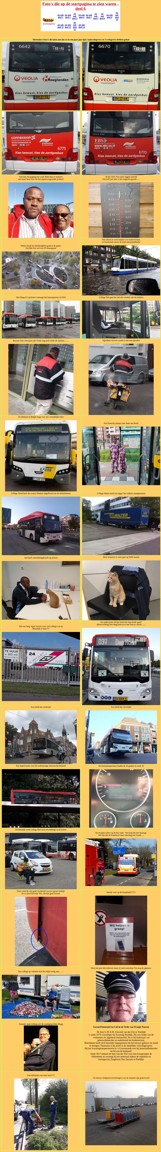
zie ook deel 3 (74, 16)
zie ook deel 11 (60, 26)
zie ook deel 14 (82, 26)
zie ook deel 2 (68, 16)
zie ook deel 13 (75, 26)
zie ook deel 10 (117, 16)
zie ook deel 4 (82, 16)
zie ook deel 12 (68, 26)
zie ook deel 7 (95, 16)
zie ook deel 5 (89, 16)
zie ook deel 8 (102, 16)
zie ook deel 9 (109, 16)
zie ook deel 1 (60, 16)
